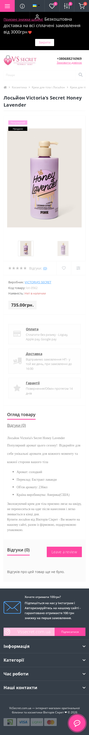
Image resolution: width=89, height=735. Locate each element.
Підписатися (70, 632)
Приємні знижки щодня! (23, 19)
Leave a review (64, 552)
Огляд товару (21, 414)
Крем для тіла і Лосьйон (48, 87)
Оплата (32, 329)
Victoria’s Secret (38, 282)
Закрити (45, 42)
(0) (45, 268)
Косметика (19, 87)
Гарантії (33, 383)
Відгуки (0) (16, 425)
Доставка (34, 353)
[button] (37, 17)
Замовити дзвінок (69, 63)
